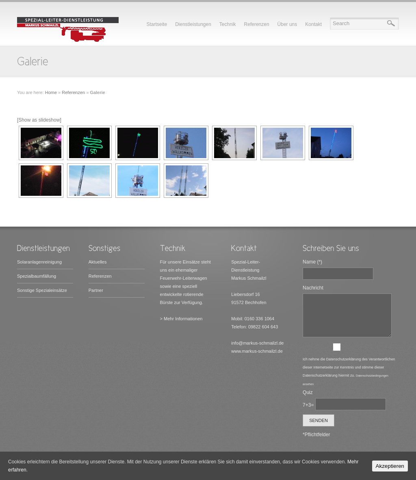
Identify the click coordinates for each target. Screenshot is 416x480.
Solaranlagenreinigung (39, 261)
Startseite (156, 24)
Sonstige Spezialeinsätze (42, 290)
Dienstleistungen (193, 24)
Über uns (287, 24)
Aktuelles (98, 261)
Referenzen (256, 24)
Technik (227, 24)
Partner (96, 290)
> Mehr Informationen (181, 318)
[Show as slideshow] (39, 120)
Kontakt (313, 24)
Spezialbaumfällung (36, 276)
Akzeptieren (390, 466)
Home (51, 92)
